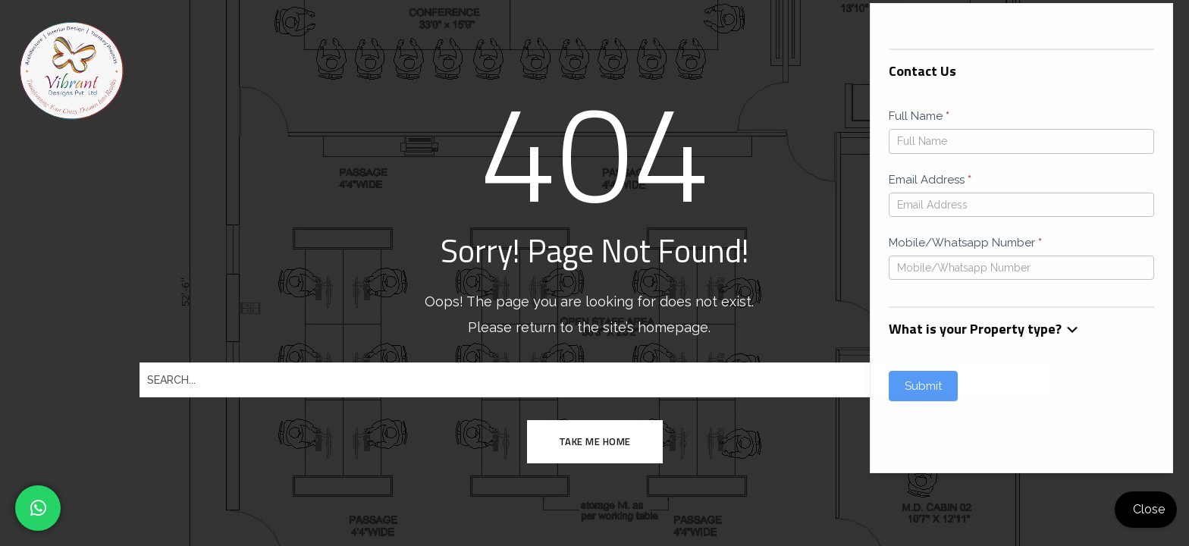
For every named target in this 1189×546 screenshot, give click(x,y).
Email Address (376, 180)
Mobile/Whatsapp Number (411, 242)
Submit (369, 386)
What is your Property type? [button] (430, 328)
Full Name (365, 116)
